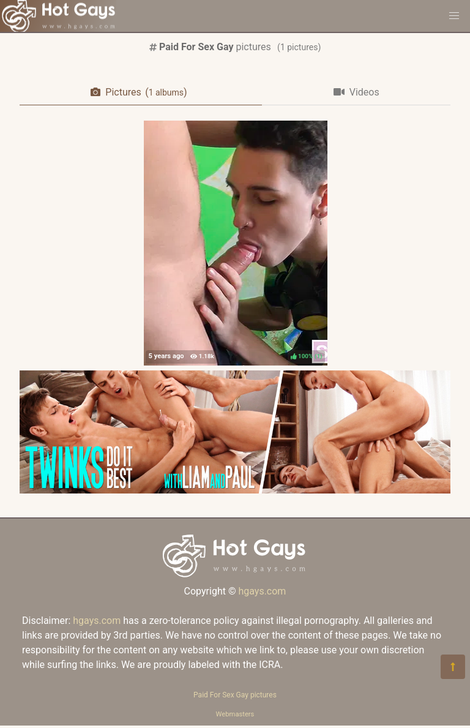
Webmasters (235, 714)
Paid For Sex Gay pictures (235, 695)
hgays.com (262, 591)
